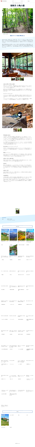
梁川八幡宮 (3, 289)
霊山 (2, 244)
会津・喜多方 (3, 427)
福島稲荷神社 (3, 304)
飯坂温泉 (28, 244)
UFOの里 (11, 349)
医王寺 (27, 289)
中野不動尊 (3, 334)
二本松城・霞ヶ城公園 (21, 244)
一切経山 (3, 259)
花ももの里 (28, 274)
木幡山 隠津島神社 (20, 319)
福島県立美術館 (12, 289)
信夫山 (11, 274)
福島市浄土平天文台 (29, 304)
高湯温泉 (11, 259)
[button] (3, 64)
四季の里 (19, 259)
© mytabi (19, 443)
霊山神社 (11, 334)
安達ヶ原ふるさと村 (21, 274)
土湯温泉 (11, 244)
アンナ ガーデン (12, 319)
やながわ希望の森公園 (5, 349)
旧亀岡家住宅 (20, 304)
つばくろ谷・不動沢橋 (5, 319)
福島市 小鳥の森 (20, 334)
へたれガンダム (12, 304)
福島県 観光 (16, 443)
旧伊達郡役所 (28, 334)
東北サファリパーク (29, 259)
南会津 (11, 427)
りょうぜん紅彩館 (20, 349)
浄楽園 (2, 274)
